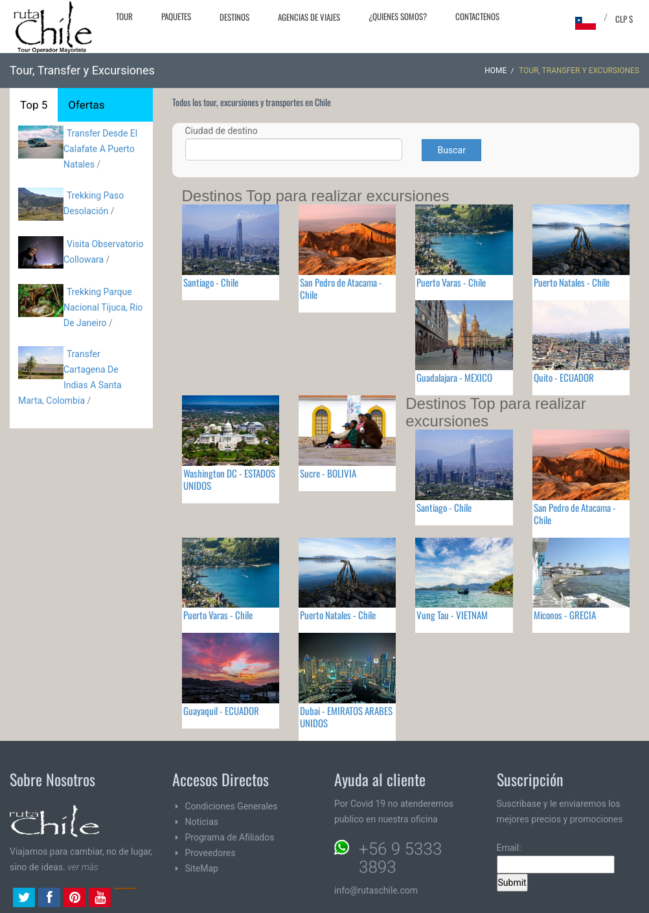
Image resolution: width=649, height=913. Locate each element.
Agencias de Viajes (309, 16)
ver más (82, 867)
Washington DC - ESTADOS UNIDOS (229, 479)
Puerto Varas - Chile (451, 282)
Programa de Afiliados (230, 837)
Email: (556, 858)
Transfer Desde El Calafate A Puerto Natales (100, 149)
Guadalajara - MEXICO (454, 377)
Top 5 (33, 104)
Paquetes (176, 16)
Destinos (234, 16)
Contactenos (477, 16)
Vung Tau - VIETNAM (452, 615)
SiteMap (201, 868)
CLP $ (624, 18)
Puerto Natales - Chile (571, 282)
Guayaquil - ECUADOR (221, 710)
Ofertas (86, 104)
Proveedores (210, 853)
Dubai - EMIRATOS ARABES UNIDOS (346, 716)
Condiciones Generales (231, 806)
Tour (124, 16)
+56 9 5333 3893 (400, 858)
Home (495, 70)
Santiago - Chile (210, 282)
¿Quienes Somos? (398, 16)
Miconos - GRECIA (565, 615)
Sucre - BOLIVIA (328, 473)
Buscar (452, 150)
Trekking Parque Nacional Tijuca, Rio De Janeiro (102, 307)
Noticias (202, 822)
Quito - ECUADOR (564, 377)
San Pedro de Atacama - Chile (341, 288)
